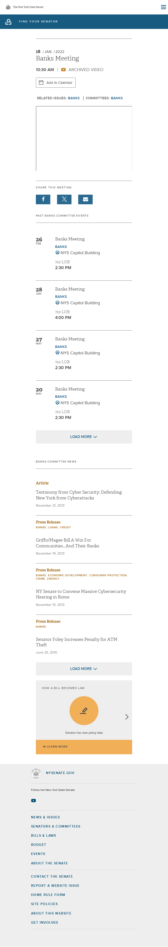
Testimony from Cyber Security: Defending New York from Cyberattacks (79, 495)
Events (38, 854)
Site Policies (44, 904)
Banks (74, 98)
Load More (81, 437)
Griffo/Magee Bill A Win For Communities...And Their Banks (67, 543)
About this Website (51, 913)
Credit (65, 527)
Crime (40, 578)
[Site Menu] (163, 7)
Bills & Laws (43, 835)
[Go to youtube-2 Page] (34, 800)
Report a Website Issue (55, 885)
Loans (53, 527)
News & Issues (45, 817)
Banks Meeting (70, 239)
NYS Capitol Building (80, 253)
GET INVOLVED (44, 922)
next (126, 717)
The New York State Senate (28, 7)
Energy (53, 578)
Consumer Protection (108, 575)
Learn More (57, 746)
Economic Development (67, 575)
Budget (38, 845)
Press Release (48, 522)
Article (42, 483)
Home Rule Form (48, 895)
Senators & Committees (55, 826)
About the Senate (49, 863)
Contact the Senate (52, 876)
